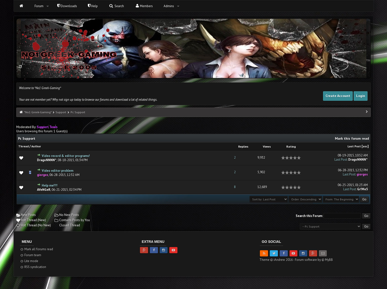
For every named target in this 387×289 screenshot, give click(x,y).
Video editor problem (57, 171)
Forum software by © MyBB (314, 260)
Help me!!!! (50, 185)
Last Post (354, 146)
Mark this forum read (352, 138)
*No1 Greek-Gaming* (37, 112)
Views (267, 146)
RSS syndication (33, 267)
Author (36, 146)
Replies (243, 146)
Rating (291, 146)
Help (93, 6)
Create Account (338, 96)
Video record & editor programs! (66, 156)
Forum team (30, 255)
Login (360, 96)
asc (365, 146)
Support (61, 112)
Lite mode (29, 261)
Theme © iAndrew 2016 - (277, 260)
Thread (23, 146)
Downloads (67, 6)
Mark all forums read (36, 249)
